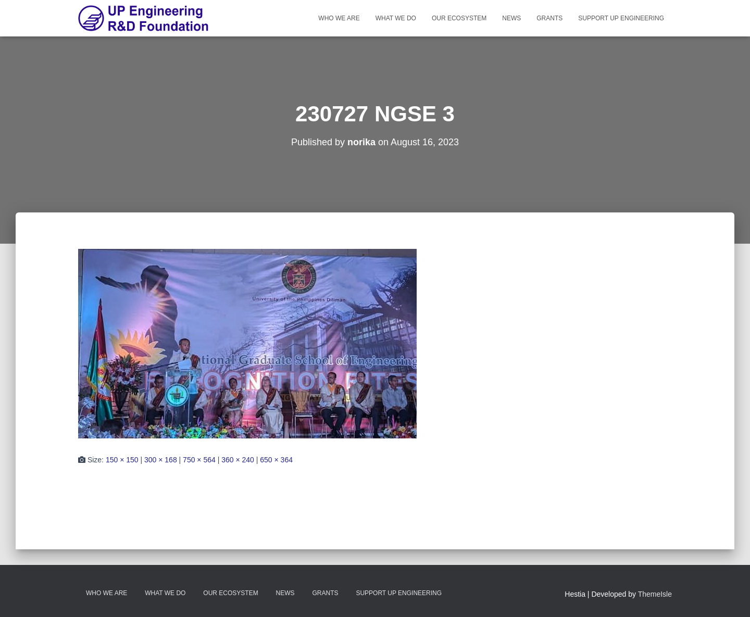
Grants (549, 18)
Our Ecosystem (459, 18)
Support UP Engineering (621, 18)
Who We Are (338, 18)
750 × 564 (199, 460)
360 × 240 (237, 460)
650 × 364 (276, 460)
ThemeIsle (655, 594)
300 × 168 (160, 460)
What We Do (396, 18)
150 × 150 (122, 460)
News (511, 18)
